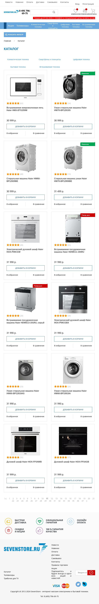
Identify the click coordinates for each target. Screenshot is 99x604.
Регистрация (88, 4)
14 (61, 498)
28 (41, 501)
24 (22, 501)
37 (83, 501)
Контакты (64, 2)
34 (69, 501)
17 (75, 498)
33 (64, 501)
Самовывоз (52, 2)
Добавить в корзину (25, 126)
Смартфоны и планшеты (49, 59)
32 (59, 501)
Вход (77, 4)
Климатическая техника (18, 59)
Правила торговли (59, 565)
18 (80, 498)
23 (18, 501)
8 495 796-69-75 (24, 12)
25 (27, 501)
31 (55, 501)
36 (78, 501)
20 (89, 498)
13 (56, 498)
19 (84, 498)
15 (66, 498)
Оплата (29, 2)
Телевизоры (22, 25)
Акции (11, 25)
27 (36, 501)
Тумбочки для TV (11, 578)
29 (45, 501)
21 (94, 498)
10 (43, 498)
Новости (9, 2)
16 (70, 498)
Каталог (7, 571)
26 (32, 501)
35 (73, 501)
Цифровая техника (81, 59)
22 (13, 501)
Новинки (19, 2)
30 (50, 501)
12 (52, 498)
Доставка (40, 2)
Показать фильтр (14, 35)
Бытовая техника (18, 67)
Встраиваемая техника (49, 67)
